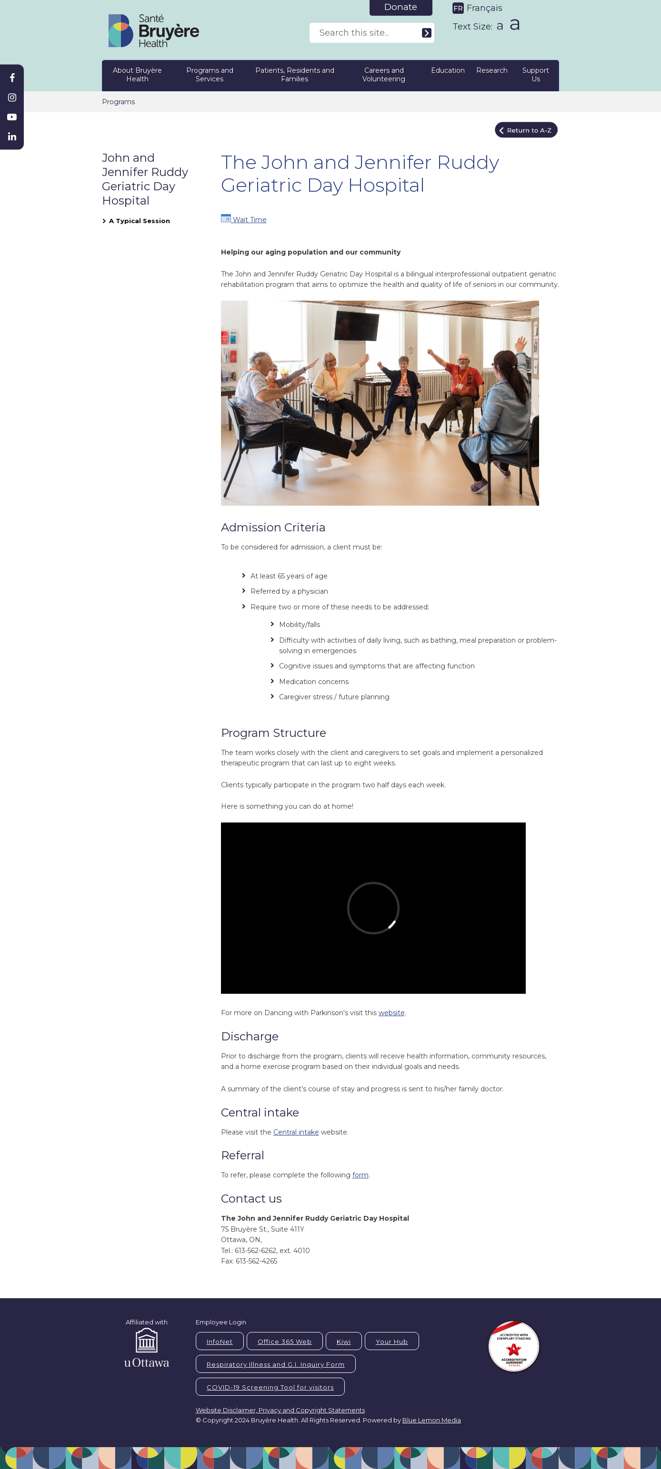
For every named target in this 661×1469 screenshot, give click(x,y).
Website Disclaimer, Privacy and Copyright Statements (280, 1410)
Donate (400, 6)
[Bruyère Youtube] (11, 117)
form (360, 1175)
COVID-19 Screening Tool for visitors (270, 1387)
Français (484, 8)
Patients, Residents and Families (294, 74)
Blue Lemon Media (431, 1420)
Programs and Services (209, 74)
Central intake (296, 1132)
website (392, 1013)
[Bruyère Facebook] (11, 78)
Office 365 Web (285, 1341)
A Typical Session (139, 221)
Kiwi (344, 1341)
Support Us (535, 74)
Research (492, 70)
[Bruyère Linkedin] (11, 136)
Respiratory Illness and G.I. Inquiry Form (276, 1364)
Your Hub (392, 1341)
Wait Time (244, 219)
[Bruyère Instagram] (11, 97)
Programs (118, 102)
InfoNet (220, 1341)
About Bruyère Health (137, 74)
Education (448, 70)
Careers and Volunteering (383, 74)
